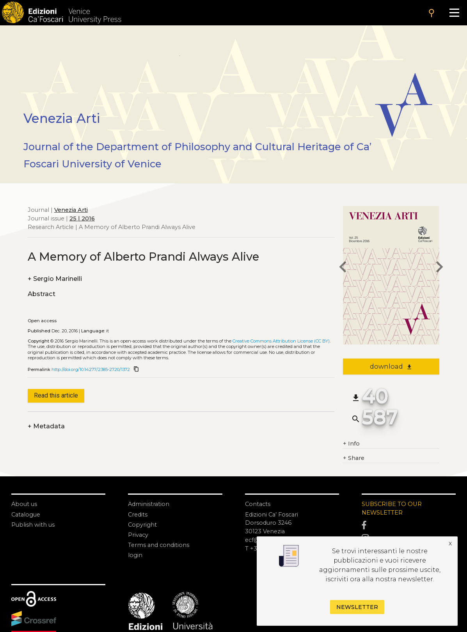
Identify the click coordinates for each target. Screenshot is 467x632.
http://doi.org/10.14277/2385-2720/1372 (90, 369)
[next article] (439, 268)
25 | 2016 (82, 218)
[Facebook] (409, 525)
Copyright (142, 524)
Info (351, 444)
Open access (42, 320)
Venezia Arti (71, 209)
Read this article (56, 395)
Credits (137, 514)
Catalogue (25, 514)
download (391, 366)
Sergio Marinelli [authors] (55, 278)
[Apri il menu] (454, 12)
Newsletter (357, 607)
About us (24, 504)
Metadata (46, 426)
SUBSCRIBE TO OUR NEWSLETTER (392, 508)
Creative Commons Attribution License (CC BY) (281, 341)
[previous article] (343, 268)
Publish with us (33, 524)
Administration (148, 504)
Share (353, 458)
